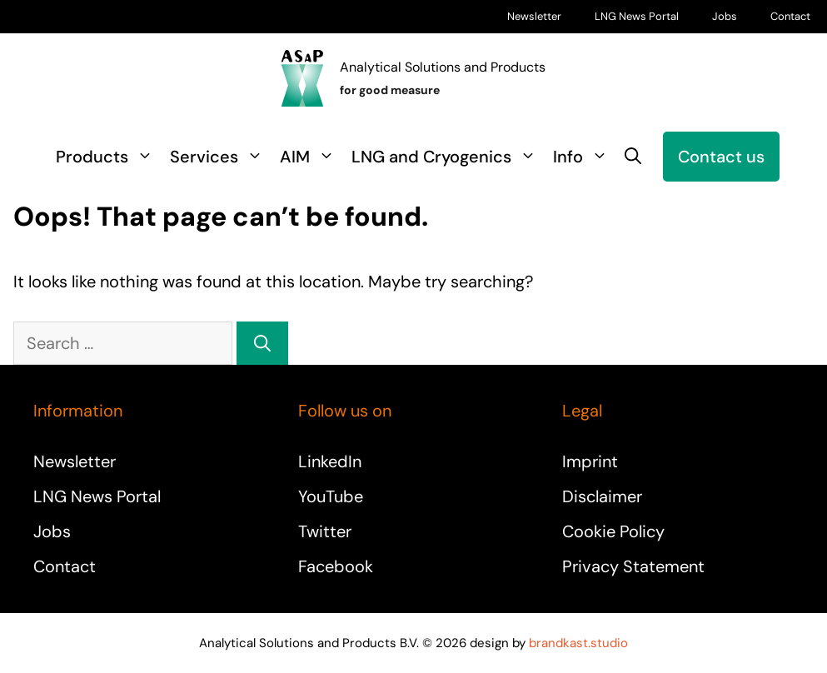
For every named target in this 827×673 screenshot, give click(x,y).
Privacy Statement (633, 566)
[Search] (262, 343)
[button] (633, 157)
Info (584, 157)
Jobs (724, 16)
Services (221, 157)
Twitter (324, 531)
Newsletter (534, 16)
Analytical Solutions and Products (443, 67)
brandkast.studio (578, 643)
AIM (311, 157)
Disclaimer (602, 496)
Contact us (721, 156)
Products (109, 157)
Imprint (590, 461)
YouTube (330, 496)
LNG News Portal (637, 16)
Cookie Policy (613, 531)
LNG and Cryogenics (448, 157)
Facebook (335, 566)
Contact (790, 16)
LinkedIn (329, 461)
